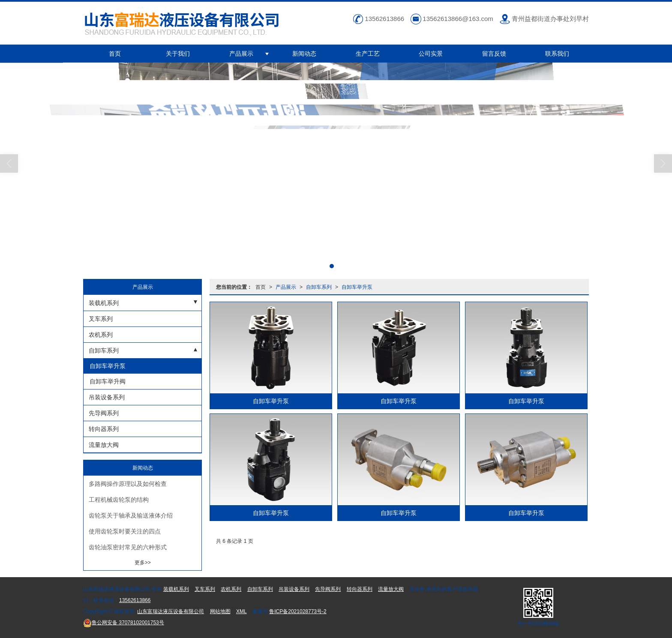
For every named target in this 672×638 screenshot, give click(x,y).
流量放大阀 (104, 444)
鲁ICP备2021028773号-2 (297, 611)
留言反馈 (494, 53)
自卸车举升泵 (357, 287)
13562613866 (134, 600)
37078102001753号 (123, 623)
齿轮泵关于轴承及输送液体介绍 (131, 515)
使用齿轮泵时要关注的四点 (125, 531)
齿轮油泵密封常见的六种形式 (128, 547)
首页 (115, 53)
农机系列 (101, 334)
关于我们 (178, 53)
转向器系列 (104, 428)
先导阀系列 (104, 413)
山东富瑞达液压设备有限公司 (170, 611)
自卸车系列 (319, 287)
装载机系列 (104, 303)
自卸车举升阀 (107, 381)
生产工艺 (368, 53)
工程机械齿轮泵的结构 (119, 499)
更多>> (143, 563)
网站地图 (220, 611)
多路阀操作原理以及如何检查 (128, 483)
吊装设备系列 (107, 397)
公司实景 (431, 53)
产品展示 (241, 53)
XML (241, 611)
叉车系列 (101, 318)
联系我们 (557, 53)
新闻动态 (304, 53)
